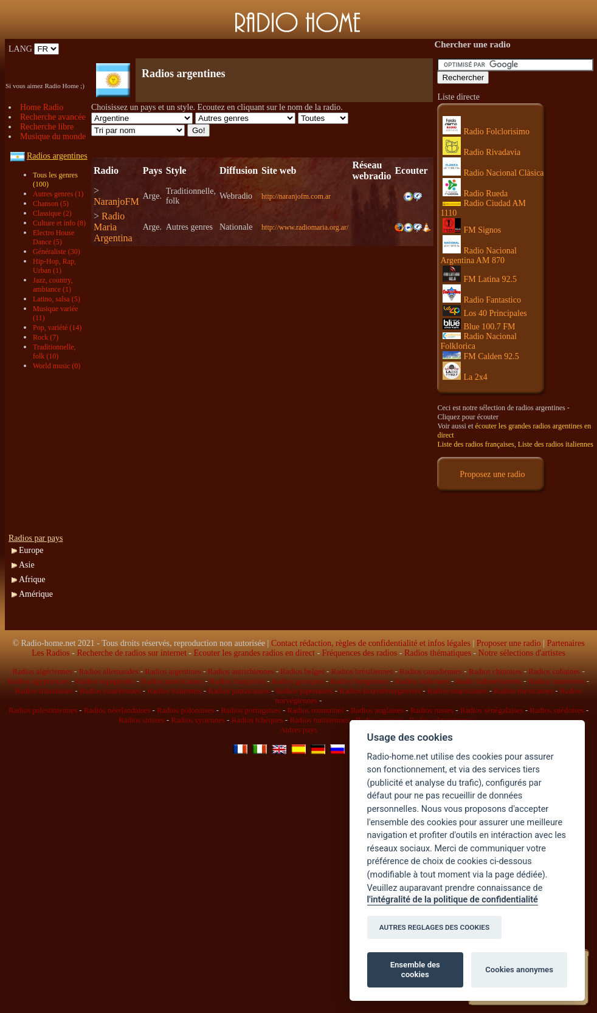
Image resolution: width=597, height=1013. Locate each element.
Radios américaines (171, 680)
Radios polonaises (185, 710)
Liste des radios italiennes (555, 444)
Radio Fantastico (482, 299)
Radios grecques (298, 680)
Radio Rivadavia (481, 152)
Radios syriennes (197, 719)
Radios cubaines (554, 671)
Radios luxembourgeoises (380, 690)
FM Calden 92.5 (481, 356)
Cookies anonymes (519, 969)
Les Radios (51, 653)
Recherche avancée (53, 117)
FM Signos (472, 230)
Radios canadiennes (430, 671)
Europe (31, 550)
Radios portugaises (251, 710)
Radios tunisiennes (319, 719)
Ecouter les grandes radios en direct (253, 653)
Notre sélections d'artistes (521, 653)
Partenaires (565, 643)
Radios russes (432, 710)
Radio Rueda (475, 193)
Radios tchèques (257, 719)
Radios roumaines (316, 710)
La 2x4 (465, 377)
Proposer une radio (509, 643)
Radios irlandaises (44, 690)
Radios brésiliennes (362, 671)
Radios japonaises (304, 690)
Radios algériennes (42, 671)
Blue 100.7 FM (479, 326)
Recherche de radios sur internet (131, 653)
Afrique (32, 579)
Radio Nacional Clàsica (493, 172)
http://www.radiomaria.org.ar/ (304, 227)
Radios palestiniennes (43, 710)
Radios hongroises (359, 680)
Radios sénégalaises (491, 710)
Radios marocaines (457, 690)
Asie (27, 564)
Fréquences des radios (360, 653)
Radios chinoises (495, 671)
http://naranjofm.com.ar (296, 196)
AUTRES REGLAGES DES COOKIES (434, 927)
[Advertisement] (233, 48)
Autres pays (298, 729)
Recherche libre (47, 126)
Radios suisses (141, 719)
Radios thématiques (437, 653)
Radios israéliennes (110, 690)
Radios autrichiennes (241, 671)
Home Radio (41, 107)
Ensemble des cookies (415, 969)
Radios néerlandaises (117, 710)
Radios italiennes (174, 690)
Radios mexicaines (523, 690)
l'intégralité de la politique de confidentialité (452, 900)
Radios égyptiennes (38, 680)
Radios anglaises (377, 710)
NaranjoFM (116, 201)
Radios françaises (237, 680)
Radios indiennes (422, 680)
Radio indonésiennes (489, 680)
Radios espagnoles (105, 680)
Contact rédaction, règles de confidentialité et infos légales (371, 643)
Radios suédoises (557, 710)
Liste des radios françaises (475, 444)
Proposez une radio (492, 474)
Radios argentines (173, 671)
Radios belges (302, 671)
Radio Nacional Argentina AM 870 (478, 255)
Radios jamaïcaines (238, 690)
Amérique (36, 594)
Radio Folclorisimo (486, 131)
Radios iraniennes (556, 680)
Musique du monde (53, 136)
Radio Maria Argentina (113, 227)
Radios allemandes (109, 671)
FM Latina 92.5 (480, 279)
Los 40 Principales (484, 313)
